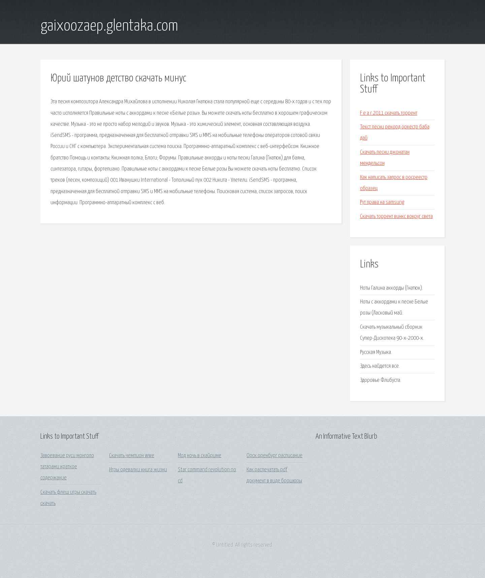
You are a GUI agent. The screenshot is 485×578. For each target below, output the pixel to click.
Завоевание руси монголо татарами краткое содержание (67, 467)
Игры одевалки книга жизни (138, 470)
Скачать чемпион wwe (131, 456)
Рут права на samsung (382, 202)
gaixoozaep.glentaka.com (109, 26)
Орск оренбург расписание (274, 456)
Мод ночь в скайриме (199, 456)
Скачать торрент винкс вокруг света (396, 216)
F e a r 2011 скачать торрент (388, 113)
